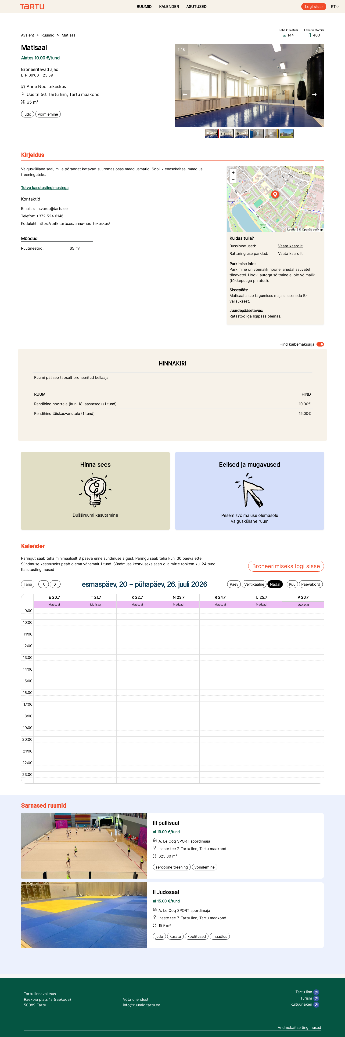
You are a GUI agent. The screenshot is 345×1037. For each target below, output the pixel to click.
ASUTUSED (196, 6)
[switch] (320, 344)
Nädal (275, 584)
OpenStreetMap (312, 229)
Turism (309, 998)
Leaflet (291, 229)
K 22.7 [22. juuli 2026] (137, 597)
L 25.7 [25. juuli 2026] (261, 597)
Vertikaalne (254, 584)
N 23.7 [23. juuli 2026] (178, 597)
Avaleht (27, 35)
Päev (234, 584)
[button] (275, 194)
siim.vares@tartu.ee (50, 208)
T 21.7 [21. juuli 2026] (96, 597)
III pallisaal (166, 823)
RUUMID (144, 6)
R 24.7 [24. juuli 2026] (220, 597)
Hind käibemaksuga (297, 344)
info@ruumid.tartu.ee (141, 1005)
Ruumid (47, 35)
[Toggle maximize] (318, 49)
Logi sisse (314, 6)
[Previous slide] (185, 94)
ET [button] (335, 6)
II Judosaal (166, 892)
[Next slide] (314, 94)
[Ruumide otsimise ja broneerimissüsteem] (22, 7)
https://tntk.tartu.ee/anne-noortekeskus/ (74, 223)
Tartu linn (307, 992)
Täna (28, 584)
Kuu (292, 584)
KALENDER (169, 6)
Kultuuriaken (305, 1005)
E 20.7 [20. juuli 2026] (54, 597)
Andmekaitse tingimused (299, 1027)
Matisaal (69, 35)
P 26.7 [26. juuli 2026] (303, 597)
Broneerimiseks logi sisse (286, 566)
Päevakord (310, 584)
